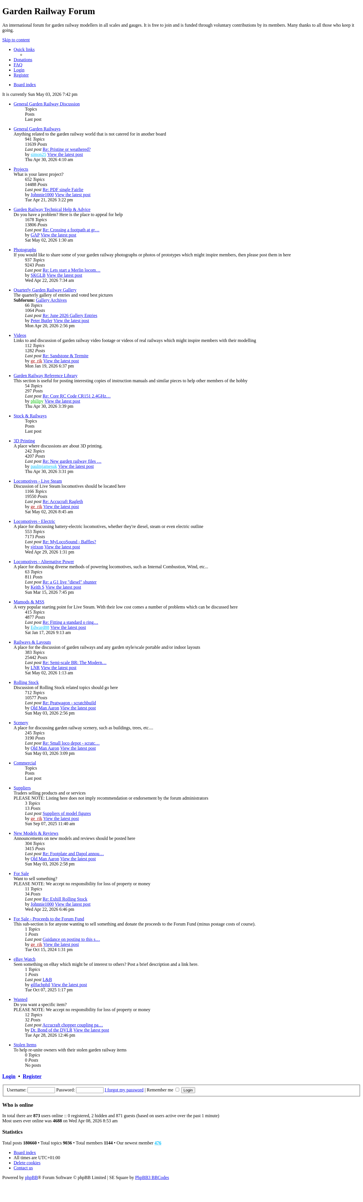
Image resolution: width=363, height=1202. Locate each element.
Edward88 (40, 627)
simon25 (38, 154)
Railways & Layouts (32, 642)
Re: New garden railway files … (72, 461)
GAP (35, 235)
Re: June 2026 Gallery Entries (70, 315)
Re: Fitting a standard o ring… (70, 622)
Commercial (25, 763)
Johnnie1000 (42, 194)
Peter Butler (41, 320)
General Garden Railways (37, 128)
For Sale (21, 873)
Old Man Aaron (45, 707)
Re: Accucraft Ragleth (63, 501)
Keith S (37, 587)
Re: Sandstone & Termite (65, 355)
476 (158, 1142)
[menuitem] (23, 59)
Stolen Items (25, 1044)
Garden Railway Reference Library (45, 375)
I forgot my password (124, 1089)
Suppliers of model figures (67, 813)
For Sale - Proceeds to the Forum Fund (49, 918)
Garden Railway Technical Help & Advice (52, 209)
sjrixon (37, 546)
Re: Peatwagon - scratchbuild (69, 702)
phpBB (31, 1177)
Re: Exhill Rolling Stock (65, 899)
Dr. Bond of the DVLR (51, 1030)
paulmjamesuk (44, 466)
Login (9, 1076)
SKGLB (38, 275)
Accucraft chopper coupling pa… (72, 1025)
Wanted (20, 999)
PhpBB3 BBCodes (152, 1177)
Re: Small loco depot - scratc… (71, 743)
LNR (35, 667)
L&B (47, 979)
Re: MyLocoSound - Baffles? (69, 541)
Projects (21, 169)
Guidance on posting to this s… (71, 939)
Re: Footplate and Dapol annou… (73, 853)
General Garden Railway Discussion (47, 104)
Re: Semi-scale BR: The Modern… (74, 662)
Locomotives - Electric (34, 521)
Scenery (21, 722)
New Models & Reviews (36, 833)
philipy (37, 401)
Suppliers (22, 787)
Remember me (163, 1089)
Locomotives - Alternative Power (44, 561)
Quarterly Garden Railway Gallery (45, 290)
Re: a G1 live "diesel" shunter (69, 582)
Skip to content (16, 39)
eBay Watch (24, 959)
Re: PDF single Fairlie (63, 189)
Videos (20, 335)
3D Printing (24, 440)
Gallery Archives (51, 300)
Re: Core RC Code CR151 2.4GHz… (77, 396)
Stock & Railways (30, 415)
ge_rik (36, 360)
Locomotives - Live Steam (38, 481)
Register (32, 1076)
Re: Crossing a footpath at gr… (71, 229)
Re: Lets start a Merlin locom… (71, 270)
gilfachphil (40, 984)
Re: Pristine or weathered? (66, 149)
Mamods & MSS (29, 601)
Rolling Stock (26, 682)
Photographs (25, 249)
